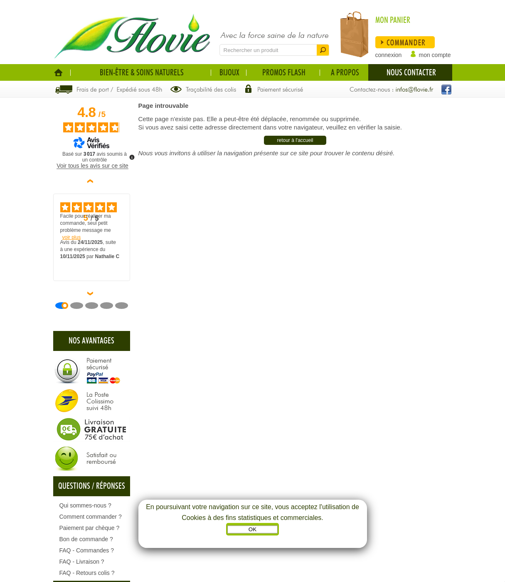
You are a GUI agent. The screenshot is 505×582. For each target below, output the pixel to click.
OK (252, 530)
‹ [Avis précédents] (92, 181)
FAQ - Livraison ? (81, 561)
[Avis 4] (109, 305)
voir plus (71, 237)
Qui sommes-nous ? (85, 505)
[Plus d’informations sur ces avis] (131, 156)
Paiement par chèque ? (89, 528)
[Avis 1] (65, 305)
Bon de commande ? (86, 539)
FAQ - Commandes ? (86, 550)
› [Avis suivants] (92, 293)
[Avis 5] (124, 305)
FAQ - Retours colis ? (87, 573)
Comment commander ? (90, 516)
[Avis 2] (79, 305)
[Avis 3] (94, 305)
